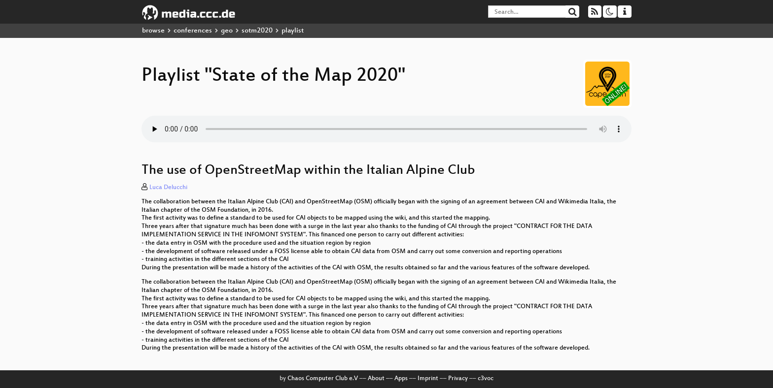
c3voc (485, 378)
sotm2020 (257, 31)
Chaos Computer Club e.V (322, 378)
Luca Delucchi (168, 187)
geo (227, 31)
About (376, 378)
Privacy (458, 378)
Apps (401, 378)
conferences (193, 31)
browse (153, 31)
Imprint (428, 378)
